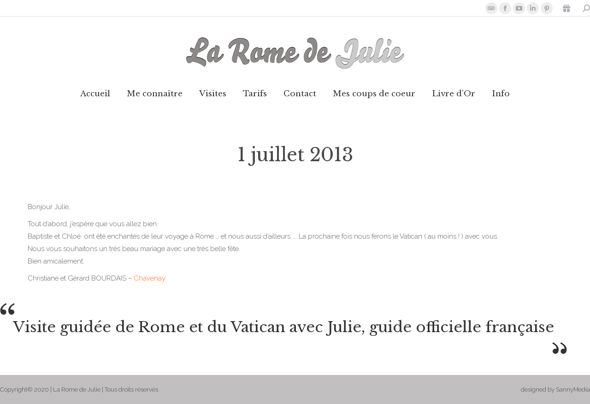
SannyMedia (573, 389)
